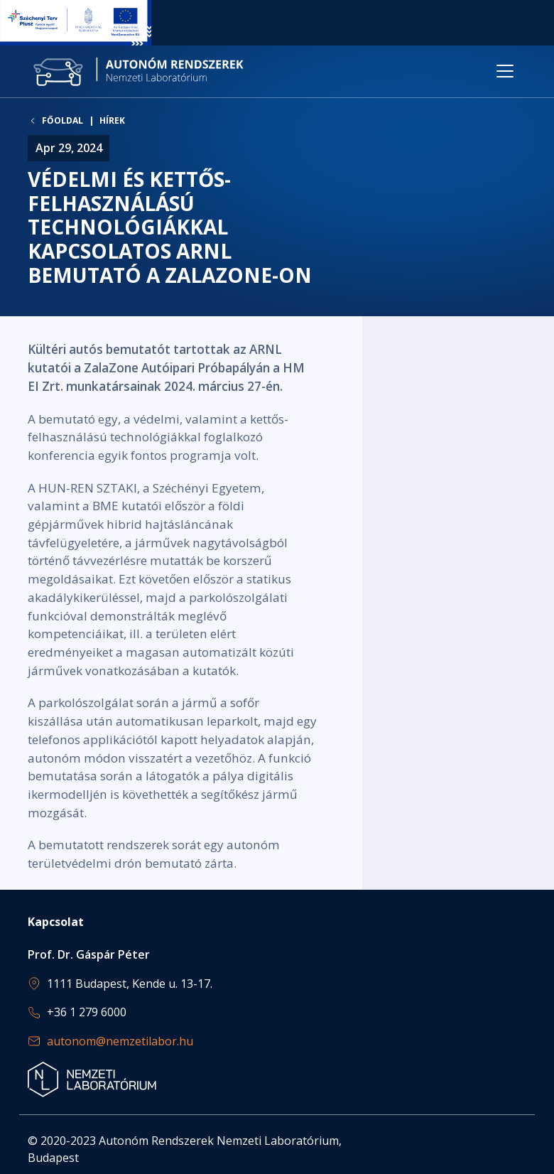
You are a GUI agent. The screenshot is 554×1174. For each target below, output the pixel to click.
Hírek (112, 120)
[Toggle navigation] (505, 71)
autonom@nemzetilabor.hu (120, 1041)
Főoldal (62, 120)
